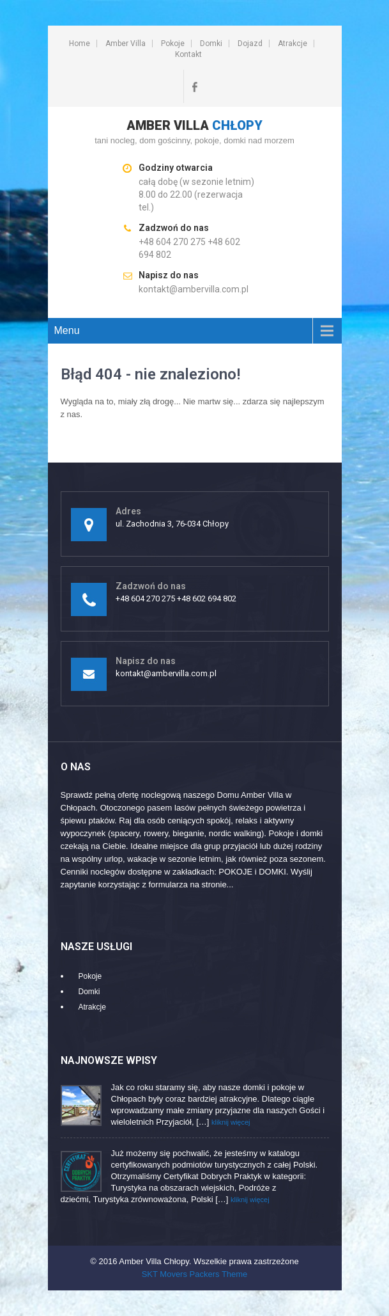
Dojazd (250, 43)
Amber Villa (125, 43)
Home (79, 43)
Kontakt (188, 54)
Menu (67, 330)
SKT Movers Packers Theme (195, 1274)
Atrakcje (292, 43)
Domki (211, 43)
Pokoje (173, 43)
